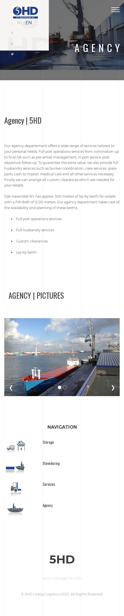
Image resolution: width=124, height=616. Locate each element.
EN (28, 22)
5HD (62, 559)
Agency (48, 505)
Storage (48, 442)
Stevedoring (51, 463)
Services (49, 484)
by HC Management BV (62, 578)
